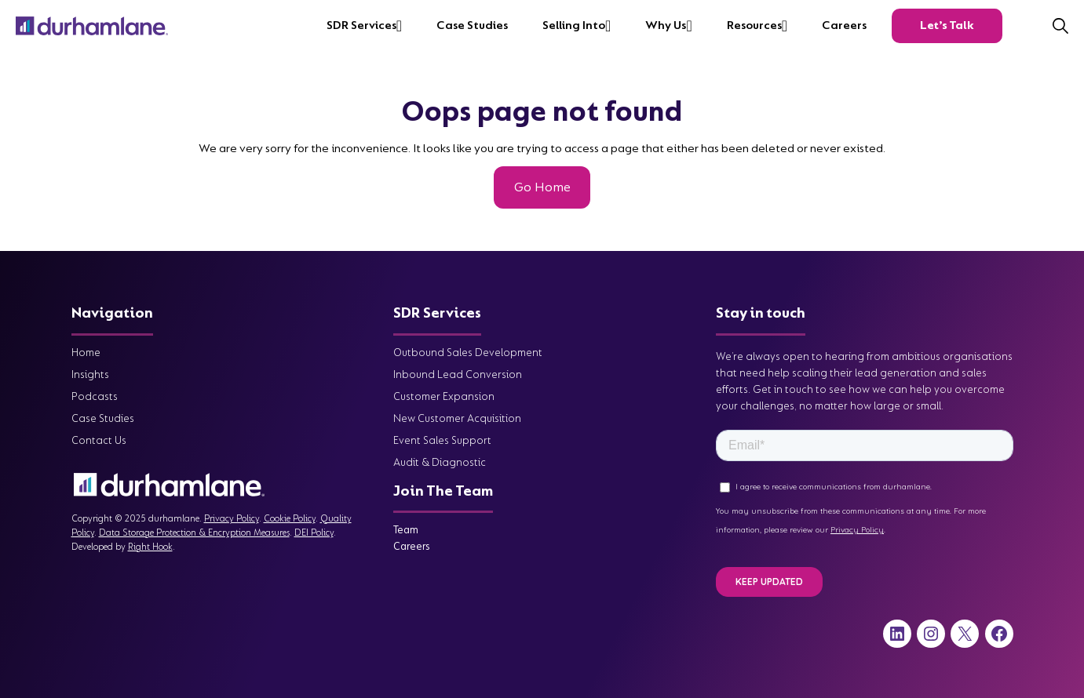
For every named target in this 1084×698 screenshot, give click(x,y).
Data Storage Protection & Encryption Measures (194, 533)
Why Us (665, 25)
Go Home (542, 187)
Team (405, 529)
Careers (844, 25)
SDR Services (361, 25)
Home (85, 352)
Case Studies (472, 25)
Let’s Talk (947, 25)
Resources (754, 25)
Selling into (573, 25)
